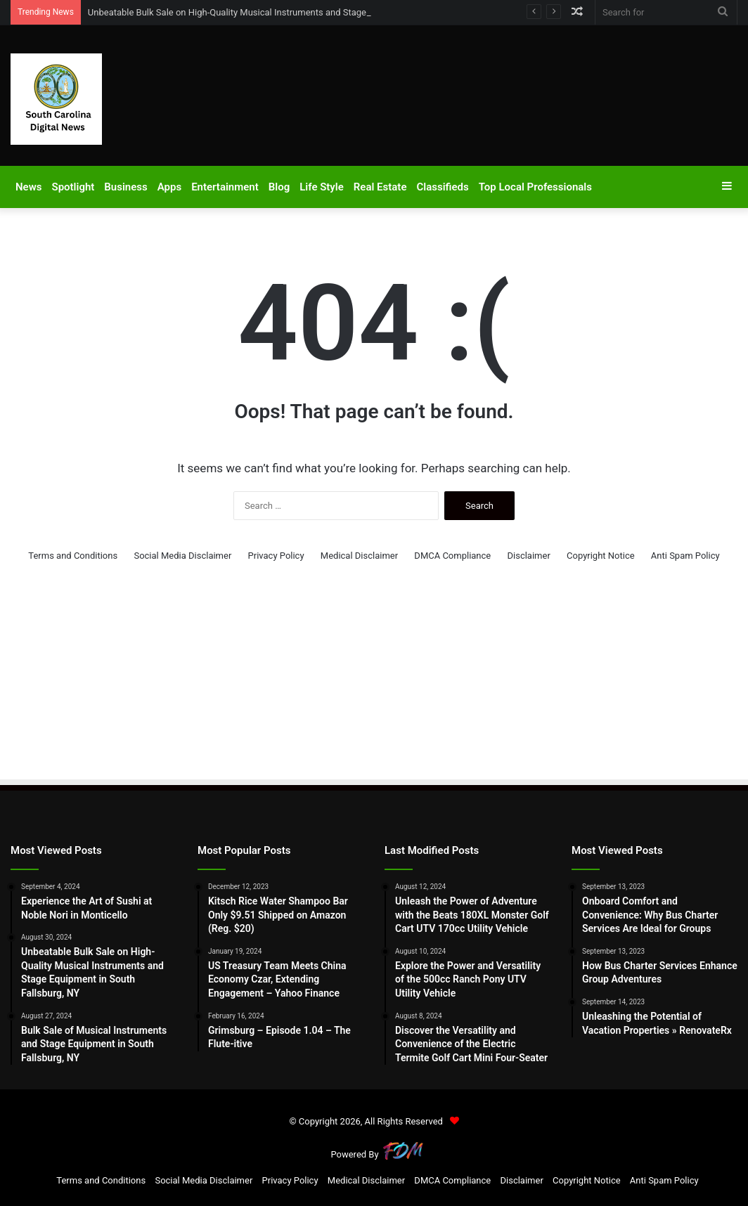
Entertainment (225, 187)
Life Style (321, 187)
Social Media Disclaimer (182, 555)
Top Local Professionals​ (535, 187)
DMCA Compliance (452, 555)
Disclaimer (528, 555)
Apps (169, 187)
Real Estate (380, 187)
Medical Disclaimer (359, 555)
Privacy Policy (276, 555)
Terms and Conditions (72, 555)
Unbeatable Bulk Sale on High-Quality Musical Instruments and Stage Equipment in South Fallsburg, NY (295, 12)
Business (125, 187)
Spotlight (72, 187)
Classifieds (442, 187)
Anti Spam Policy (685, 555)
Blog (279, 187)
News (28, 187)
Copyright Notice (601, 555)
